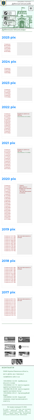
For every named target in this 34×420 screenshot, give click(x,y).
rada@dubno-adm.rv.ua (11, 377)
